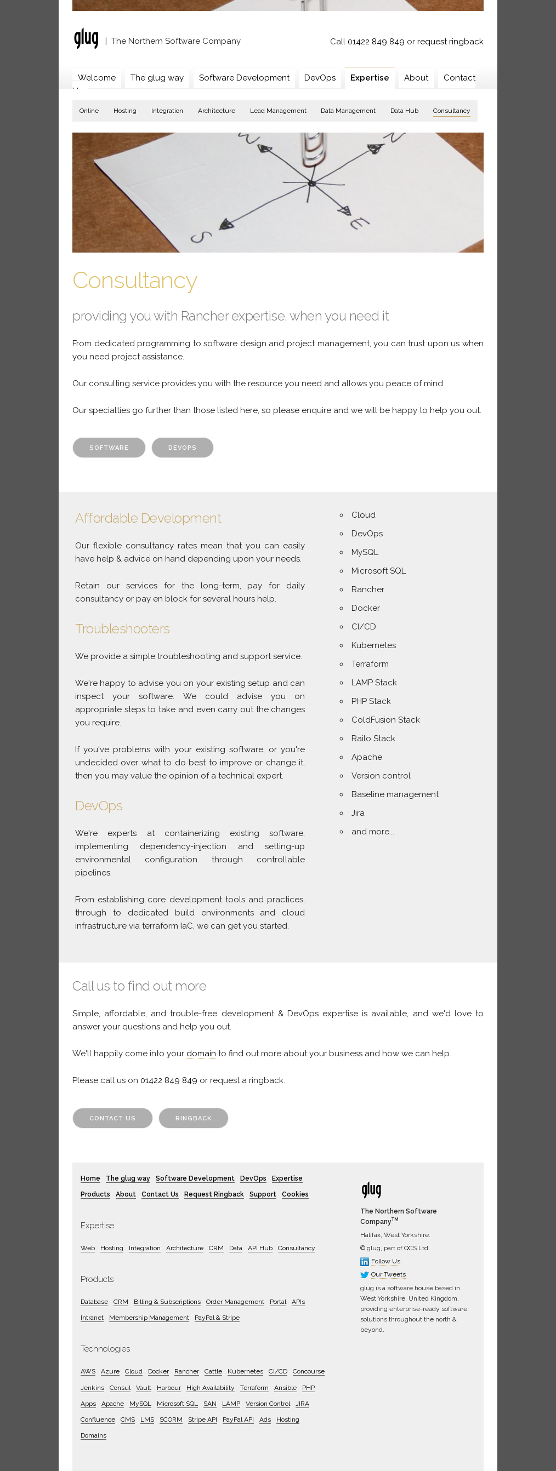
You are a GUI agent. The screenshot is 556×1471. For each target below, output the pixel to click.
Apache (112, 1403)
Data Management (348, 111)
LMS (147, 1419)
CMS (128, 1419)
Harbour (169, 1388)
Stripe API (202, 1419)
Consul (120, 1388)
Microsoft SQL (177, 1403)
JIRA (302, 1403)
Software (109, 447)
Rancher (186, 1371)
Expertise (369, 78)
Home (90, 1178)
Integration (167, 111)
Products (95, 1194)
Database (94, 1302)
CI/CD (278, 1371)
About (416, 78)
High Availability (210, 1388)
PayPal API (238, 1419)
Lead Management (278, 111)
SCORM (171, 1419)
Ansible (285, 1388)
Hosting (125, 111)
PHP (308, 1388)
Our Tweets (388, 1274)
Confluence (98, 1419)
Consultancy (451, 111)
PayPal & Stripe (217, 1317)
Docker (158, 1371)
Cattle (213, 1371)
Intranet (92, 1317)
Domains (93, 1435)
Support (262, 1194)
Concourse (309, 1371)
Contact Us (112, 1118)
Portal (278, 1302)
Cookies (295, 1194)
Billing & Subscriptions (167, 1302)
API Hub (260, 1248)
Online (89, 111)
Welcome (97, 78)
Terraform (254, 1388)
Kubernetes (245, 1371)
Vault (143, 1388)
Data (235, 1248)
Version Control (268, 1403)
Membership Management (149, 1317)
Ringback (193, 1118)
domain (201, 1053)
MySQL (140, 1403)
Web (88, 1248)
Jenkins (92, 1388)
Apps (88, 1403)
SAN (210, 1403)
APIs (298, 1302)
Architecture (216, 111)
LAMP (231, 1403)
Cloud (134, 1371)
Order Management (235, 1302)
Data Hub (404, 111)
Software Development (244, 78)
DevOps (320, 78)
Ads (265, 1419)
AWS (88, 1371)
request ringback (450, 42)
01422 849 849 (376, 42)
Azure (110, 1371)
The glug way (157, 78)
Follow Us (385, 1261)
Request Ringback (214, 1194)
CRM (216, 1248)
